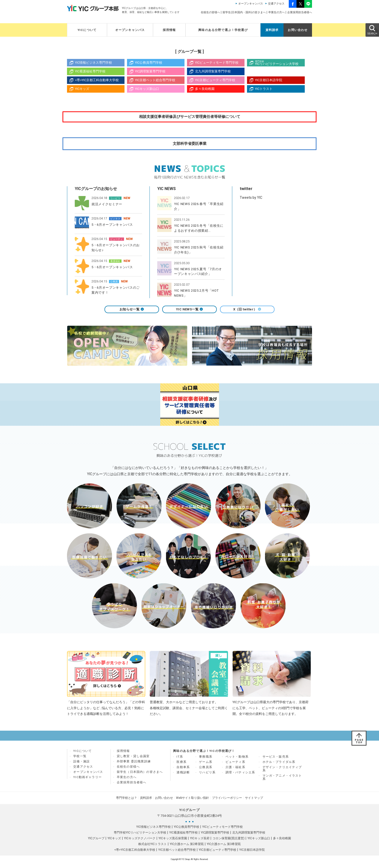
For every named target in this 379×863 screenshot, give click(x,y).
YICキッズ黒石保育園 (172, 838)
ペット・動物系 (237, 756)
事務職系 (205, 756)
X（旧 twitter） (247, 309)
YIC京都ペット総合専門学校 (155, 80)
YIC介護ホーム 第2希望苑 (187, 844)
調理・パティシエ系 (240, 772)
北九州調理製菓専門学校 (213, 71)
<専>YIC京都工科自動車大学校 (97, 80)
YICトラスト (263, 89)
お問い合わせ (298, 30)
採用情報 (169, 30)
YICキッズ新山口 (147, 89)
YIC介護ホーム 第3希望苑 (224, 844)
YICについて (87, 30)
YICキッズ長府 (200, 838)
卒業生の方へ (276, 12)
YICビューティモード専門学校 (216, 62)
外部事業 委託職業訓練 (134, 761)
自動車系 (183, 767)
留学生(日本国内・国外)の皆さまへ (244, 12)
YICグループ (96, 838)
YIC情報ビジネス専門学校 (93, 62)
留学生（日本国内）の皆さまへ (140, 772)
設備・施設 (81, 761)
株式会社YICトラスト (152, 844)
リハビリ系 (207, 772)
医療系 (181, 762)
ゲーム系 (205, 762)
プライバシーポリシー (227, 798)
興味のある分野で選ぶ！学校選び (223, 30)
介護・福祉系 (235, 767)
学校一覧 (79, 756)
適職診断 (183, 772)
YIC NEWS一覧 (189, 309)
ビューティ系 (235, 762)
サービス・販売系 (275, 756)
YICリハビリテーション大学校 (279, 63)
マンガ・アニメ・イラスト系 (282, 777)
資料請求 (272, 30)
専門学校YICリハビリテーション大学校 (140, 832)
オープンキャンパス (250, 3)
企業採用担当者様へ (299, 12)
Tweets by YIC (251, 198)
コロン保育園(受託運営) (228, 838)
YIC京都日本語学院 (268, 80)
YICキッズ (82, 89)
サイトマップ (254, 798)
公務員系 (205, 767)
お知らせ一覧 (132, 309)
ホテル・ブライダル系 (279, 762)
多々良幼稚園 (204, 89)
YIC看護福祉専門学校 (90, 71)
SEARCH (372, 29)
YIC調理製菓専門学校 (150, 71)
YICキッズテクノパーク (140, 838)
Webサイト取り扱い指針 (192, 798)
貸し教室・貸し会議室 (133, 756)
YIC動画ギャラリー (87, 777)
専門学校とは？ (126, 798)
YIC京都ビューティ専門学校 (215, 80)
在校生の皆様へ (210, 12)
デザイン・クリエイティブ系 (282, 768)
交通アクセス (276, 3)
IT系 (179, 756)
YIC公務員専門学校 (148, 62)
